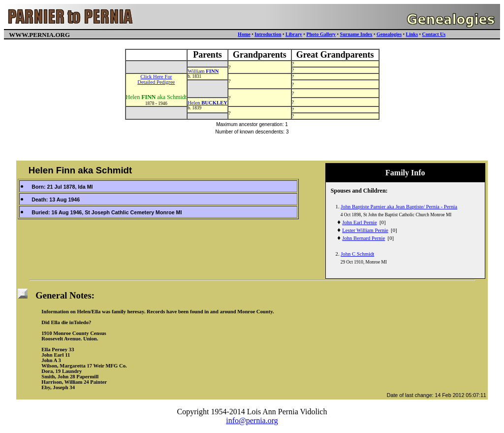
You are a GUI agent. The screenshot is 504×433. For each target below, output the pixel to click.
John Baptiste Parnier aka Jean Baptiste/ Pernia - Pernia (399, 206)
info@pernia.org (252, 420)
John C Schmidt (357, 254)
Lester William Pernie (365, 230)
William (203, 71)
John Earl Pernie (359, 222)
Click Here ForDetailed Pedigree (156, 79)
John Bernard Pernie (363, 238)
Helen (207, 102)
